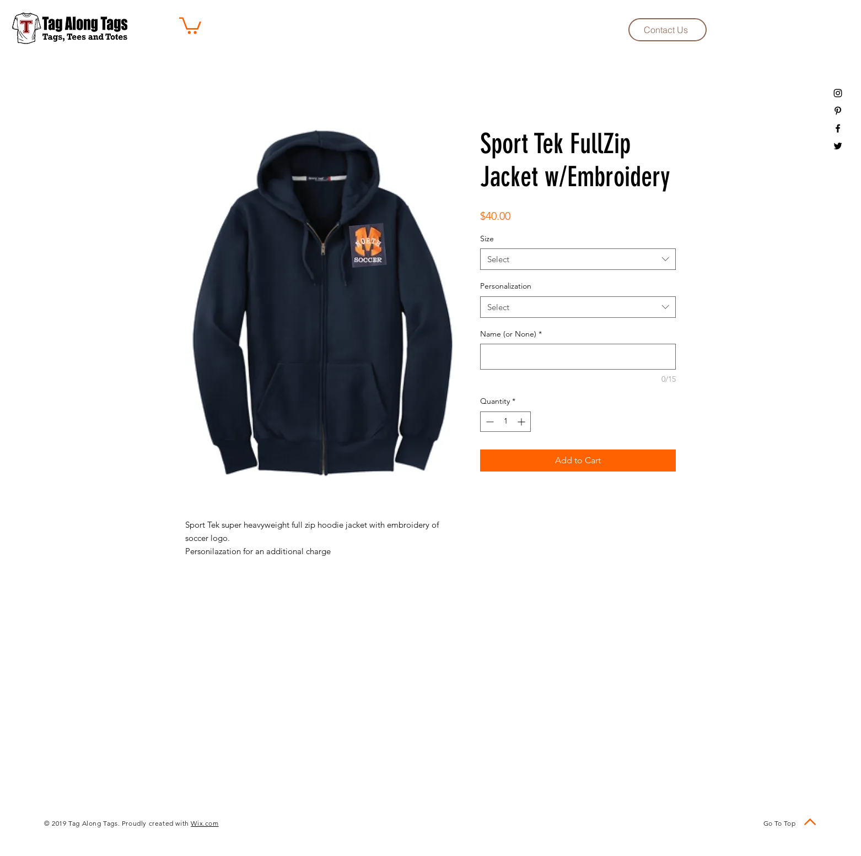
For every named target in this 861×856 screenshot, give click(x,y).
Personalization (505, 286)
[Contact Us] (667, 29)
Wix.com (204, 823)
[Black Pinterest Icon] (837, 110)
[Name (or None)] (578, 357)
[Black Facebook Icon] (837, 128)
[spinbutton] (505, 421)
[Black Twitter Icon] (837, 145)
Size (487, 238)
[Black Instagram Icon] (837, 93)
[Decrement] (489, 421)
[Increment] (522, 421)
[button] (190, 24)
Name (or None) (511, 334)
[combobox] (578, 259)
